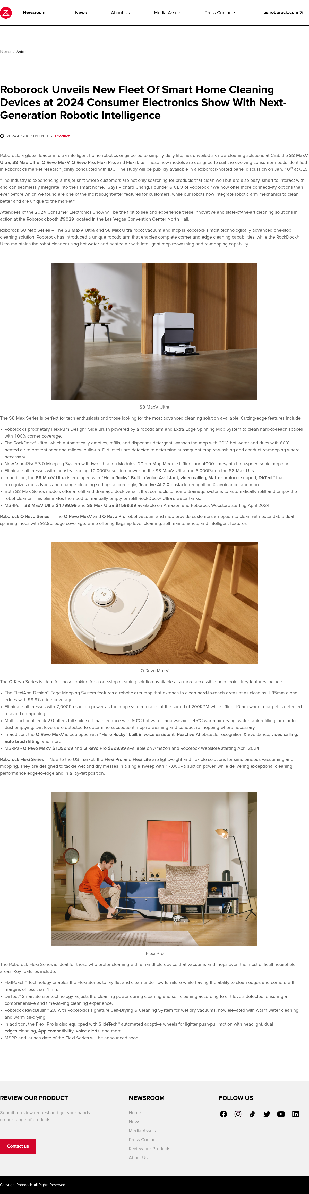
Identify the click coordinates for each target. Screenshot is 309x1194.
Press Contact (221, 13)
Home (135, 1113)
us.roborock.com (280, 12)
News (81, 13)
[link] (223, 1114)
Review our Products (149, 1148)
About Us (120, 13)
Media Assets (167, 13)
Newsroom (34, 12)
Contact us (18, 1146)
